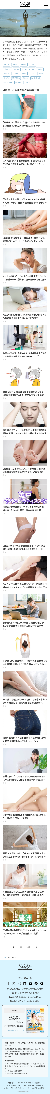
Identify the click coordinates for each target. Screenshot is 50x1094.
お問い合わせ (12, 1083)
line (36, 983)
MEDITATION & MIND (32, 989)
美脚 (41, 74)
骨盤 (40, 69)
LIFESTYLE (35, 997)
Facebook (7, 983)
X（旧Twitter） (13, 983)
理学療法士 (16, 78)
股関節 (17, 69)
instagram (19, 983)
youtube (30, 983)
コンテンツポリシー (28, 1085)
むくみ (7, 74)
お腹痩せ (18, 82)
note (25, 983)
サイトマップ (32, 1088)
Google (41, 983)
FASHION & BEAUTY (19, 997)
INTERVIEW (26, 993)
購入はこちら (13, 1030)
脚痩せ (28, 82)
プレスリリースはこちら (25, 1083)
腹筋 (33, 65)
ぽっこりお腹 (9, 82)
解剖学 (24, 65)
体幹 (15, 65)
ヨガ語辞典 (41, 1088)
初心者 (26, 78)
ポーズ (7, 65)
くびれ (7, 78)
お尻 (33, 74)
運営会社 (39, 1085)
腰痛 (24, 74)
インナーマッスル (28, 69)
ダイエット (8, 69)
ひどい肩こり (36, 78)
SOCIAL (15, 993)
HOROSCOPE (16, 1001)
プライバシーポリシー (13, 1085)
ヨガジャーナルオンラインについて (14, 1088)
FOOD (36, 993)
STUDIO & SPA (31, 1001)
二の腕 (16, 74)
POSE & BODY (13, 989)
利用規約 (37, 1083)
